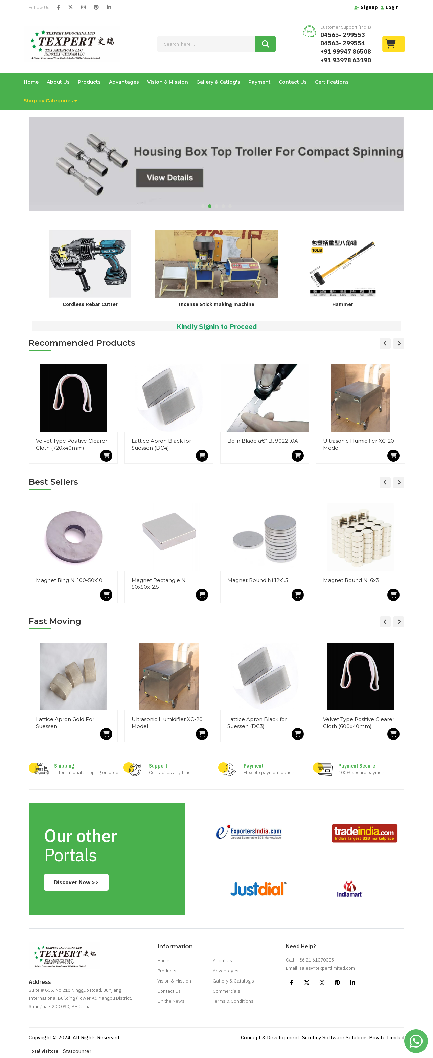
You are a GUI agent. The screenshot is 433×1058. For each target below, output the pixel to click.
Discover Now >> (76, 882)
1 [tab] (203, 206)
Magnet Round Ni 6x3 (351, 580)
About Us (58, 82)
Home (31, 82)
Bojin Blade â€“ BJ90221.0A (262, 441)
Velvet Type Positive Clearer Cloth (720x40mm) (71, 444)
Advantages (124, 82)
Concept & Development (270, 1037)
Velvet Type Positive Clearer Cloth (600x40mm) (358, 722)
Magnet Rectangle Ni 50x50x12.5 (159, 583)
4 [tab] (223, 206)
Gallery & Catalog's (233, 981)
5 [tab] (230, 206)
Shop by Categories (50, 101)
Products (89, 82)
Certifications (332, 82)
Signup (366, 7)
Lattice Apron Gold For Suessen (65, 722)
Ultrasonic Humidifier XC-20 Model (358, 444)
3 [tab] (216, 206)
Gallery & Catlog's (218, 82)
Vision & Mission (167, 82)
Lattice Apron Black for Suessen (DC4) (161, 444)
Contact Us (293, 82)
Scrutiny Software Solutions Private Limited (353, 1037)
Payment (259, 82)
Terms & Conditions (233, 1001)
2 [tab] (209, 206)
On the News (170, 1001)
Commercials (226, 991)
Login (390, 7)
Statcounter (77, 1051)
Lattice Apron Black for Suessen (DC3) (257, 722)
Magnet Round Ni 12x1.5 (257, 580)
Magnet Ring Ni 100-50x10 (69, 580)
